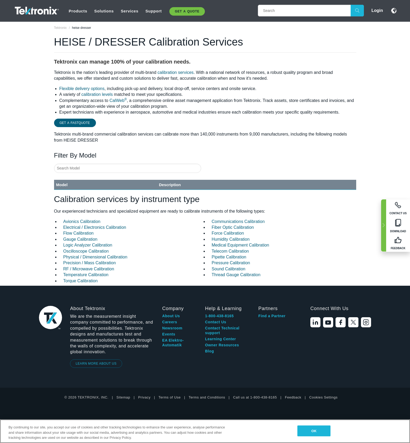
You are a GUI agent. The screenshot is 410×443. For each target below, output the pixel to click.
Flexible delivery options (82, 88)
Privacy (144, 397)
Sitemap (123, 397)
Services (130, 11)
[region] (205, 431)
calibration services (175, 72)
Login (377, 10)
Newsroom (172, 328)
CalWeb (118, 100)
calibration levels (97, 94)
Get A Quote (187, 11)
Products (78, 11)
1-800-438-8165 (219, 316)
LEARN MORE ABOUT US (96, 363)
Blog (209, 351)
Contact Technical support (222, 330)
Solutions (104, 11)
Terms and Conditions (207, 397)
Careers (169, 322)
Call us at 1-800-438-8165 (255, 397)
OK (314, 431)
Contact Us (215, 322)
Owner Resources (222, 345)
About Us (171, 316)
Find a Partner (272, 316)
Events (168, 334)
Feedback (293, 397)
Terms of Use (169, 397)
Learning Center (220, 339)
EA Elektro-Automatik (173, 342)
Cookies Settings (323, 397)
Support (154, 11)
